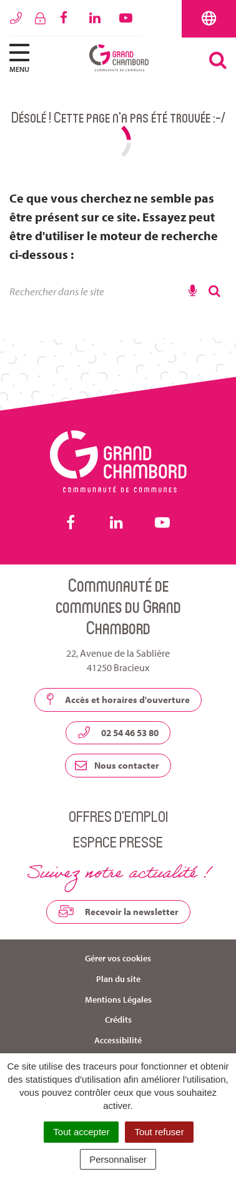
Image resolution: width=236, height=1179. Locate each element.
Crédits (118, 1019)
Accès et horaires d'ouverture (118, 699)
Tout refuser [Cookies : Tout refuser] (159, 1131)
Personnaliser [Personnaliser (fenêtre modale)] (118, 1159)
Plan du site (118, 978)
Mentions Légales (118, 999)
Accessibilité (118, 1040)
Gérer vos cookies (118, 958)
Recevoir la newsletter (118, 911)
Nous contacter (117, 765)
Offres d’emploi (118, 816)
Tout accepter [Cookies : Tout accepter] (81, 1131)
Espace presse (118, 841)
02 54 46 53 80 (118, 732)
